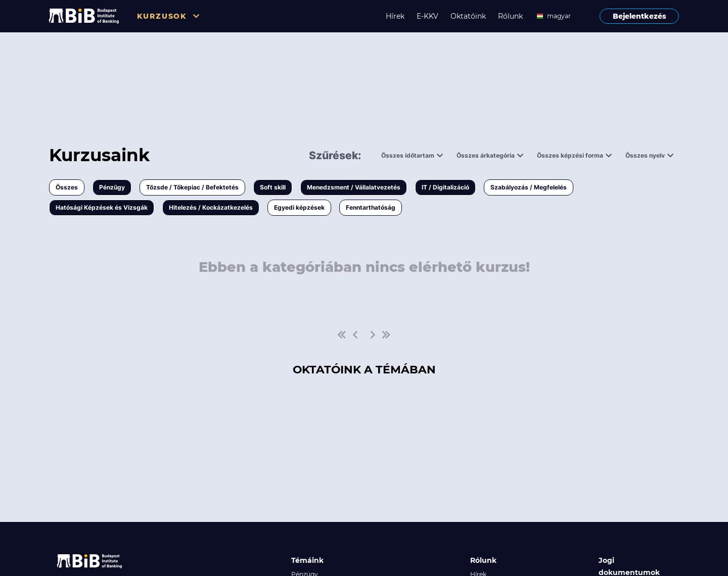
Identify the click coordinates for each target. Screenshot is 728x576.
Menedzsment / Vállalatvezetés (353, 187)
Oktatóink (468, 16)
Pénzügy (112, 187)
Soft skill (273, 187)
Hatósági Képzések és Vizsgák (102, 207)
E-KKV (427, 16)
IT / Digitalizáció (445, 187)
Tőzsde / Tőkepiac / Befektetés (192, 187)
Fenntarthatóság (370, 207)
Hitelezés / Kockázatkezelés (211, 207)
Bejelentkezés (639, 16)
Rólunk (510, 16)
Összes (67, 187)
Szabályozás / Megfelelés (528, 187)
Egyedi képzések (299, 207)
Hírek (395, 16)
